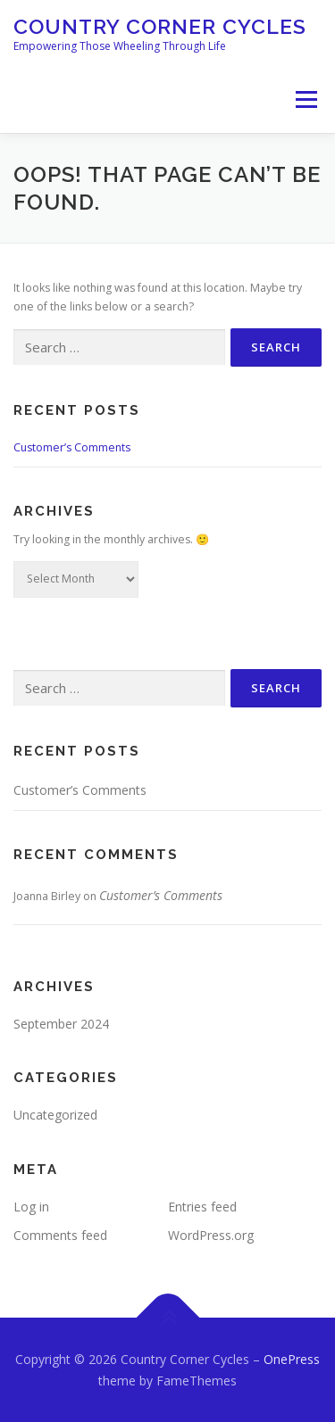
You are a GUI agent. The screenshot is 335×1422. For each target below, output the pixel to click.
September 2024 (61, 1023)
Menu (305, 99)
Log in (31, 1206)
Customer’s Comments (71, 447)
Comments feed (60, 1235)
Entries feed (202, 1206)
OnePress (292, 1359)
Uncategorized (55, 1114)
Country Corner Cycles (159, 26)
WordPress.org (211, 1235)
